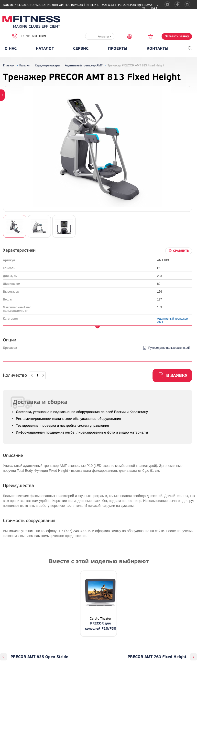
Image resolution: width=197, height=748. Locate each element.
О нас (11, 48)
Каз (154, 8)
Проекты (117, 48)
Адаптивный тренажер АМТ (172, 320)
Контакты (157, 48)
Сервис (80, 48)
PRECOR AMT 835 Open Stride (39, 656)
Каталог (45, 48)
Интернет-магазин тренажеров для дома (119, 5)
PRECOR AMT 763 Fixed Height (157, 656)
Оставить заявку (177, 36)
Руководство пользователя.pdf (169, 347)
